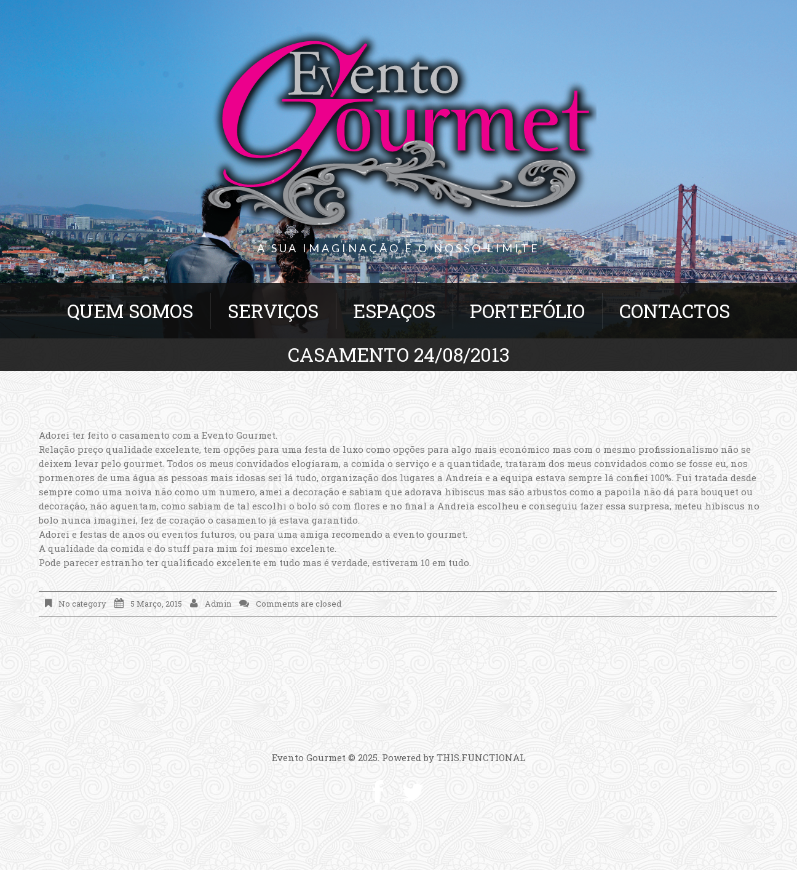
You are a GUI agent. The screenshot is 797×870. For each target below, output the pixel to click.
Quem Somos (130, 310)
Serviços (273, 310)
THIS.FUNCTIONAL (481, 757)
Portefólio (527, 310)
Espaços (394, 310)
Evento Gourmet (309, 757)
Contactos (674, 310)
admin (218, 603)
